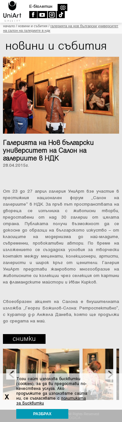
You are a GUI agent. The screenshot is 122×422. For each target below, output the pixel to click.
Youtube (42, 14)
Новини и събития (32, 26)
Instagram (51, 14)
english (62, 7)
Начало (9, 26)
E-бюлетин (40, 6)
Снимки (24, 338)
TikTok (60, 14)
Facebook (33, 14)
